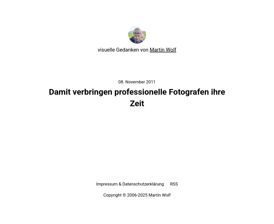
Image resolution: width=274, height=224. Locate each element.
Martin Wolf (163, 50)
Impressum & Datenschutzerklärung (130, 184)
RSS (174, 184)
